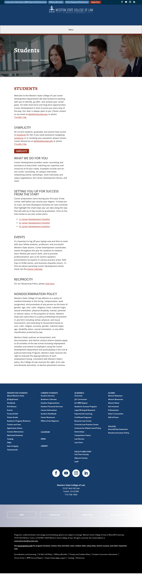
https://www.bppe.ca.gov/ (55, 558)
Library (44, 446)
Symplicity (21, 135)
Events (10, 410)
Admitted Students (15, 435)
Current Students (49, 393)
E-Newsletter (113, 410)
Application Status (14, 428)
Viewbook (11, 403)
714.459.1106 (20, 117)
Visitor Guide (12, 417)
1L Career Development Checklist (34, 219)
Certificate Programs (82, 417)
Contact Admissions (15, 432)
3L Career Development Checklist (34, 226)
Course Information (49, 410)
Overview (78, 396)
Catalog (10, 439)
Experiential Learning (83, 414)
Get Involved (113, 406)
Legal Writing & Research (84, 410)
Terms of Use (19, 558)
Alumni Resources (115, 399)
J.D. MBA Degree (81, 403)
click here (49, 283)
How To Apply (12, 446)
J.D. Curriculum (80, 399)
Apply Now (95, 2)
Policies (112, 426)
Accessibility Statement (118, 429)
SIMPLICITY (21, 151)
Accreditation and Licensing (25, 554)
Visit (22, 514)
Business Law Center (83, 421)
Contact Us (54, 514)
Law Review (79, 439)
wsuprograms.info (24, 546)
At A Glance (12, 406)
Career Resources (48, 417)
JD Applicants (12, 399)
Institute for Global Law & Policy (87, 428)
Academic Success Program (85, 406)
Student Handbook (48, 414)
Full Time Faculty (81, 454)
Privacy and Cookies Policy (80, 554)
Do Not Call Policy (45, 554)
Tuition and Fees (14, 424)
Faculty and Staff (82, 451)
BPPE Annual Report (35, 558)
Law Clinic (78, 442)
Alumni (111, 393)
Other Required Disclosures (77, 2)
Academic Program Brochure (19, 421)
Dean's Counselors (115, 414)
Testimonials (12, 450)
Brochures (80, 558)
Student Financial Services (52, 406)
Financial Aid (12, 414)
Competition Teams (82, 435)
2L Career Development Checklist (34, 223)
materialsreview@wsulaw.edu (26, 541)
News (43, 439)
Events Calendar (34, 269)
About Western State (15, 396)
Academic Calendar (49, 399)
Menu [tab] (71, 29)
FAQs (9, 442)
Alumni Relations (115, 396)
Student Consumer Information (105, 554)
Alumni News (113, 403)
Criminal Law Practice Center (86, 424)
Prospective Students (17, 393)
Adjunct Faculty (81, 458)
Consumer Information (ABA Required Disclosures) (26, 2)
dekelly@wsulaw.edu (38, 114)
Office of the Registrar (50, 421)
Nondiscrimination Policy (118, 433)
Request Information (120, 514)
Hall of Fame (113, 417)
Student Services (48, 396)
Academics (79, 393)
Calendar (45, 432)
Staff (76, 461)
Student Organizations (50, 403)
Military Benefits (56, 2)
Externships (79, 432)
